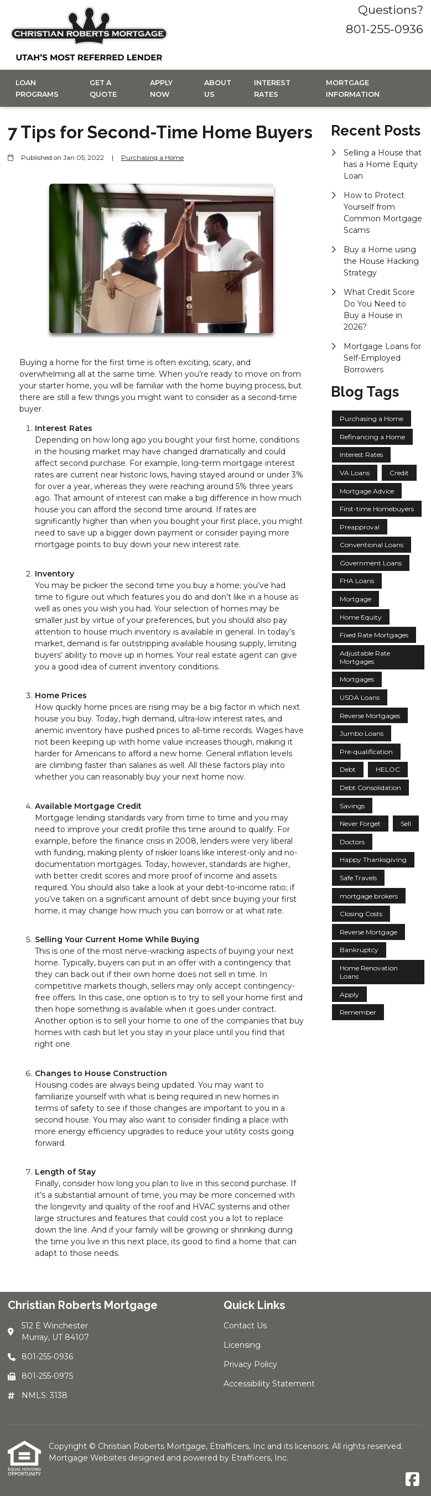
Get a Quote (103, 88)
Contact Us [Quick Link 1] (245, 1326)
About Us (217, 88)
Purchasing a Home (152, 158)
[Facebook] (412, 1480)
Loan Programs (37, 88)
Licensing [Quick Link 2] (242, 1345)
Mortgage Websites (88, 1458)
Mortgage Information (353, 88)
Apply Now (161, 88)
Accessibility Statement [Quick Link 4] (269, 1384)
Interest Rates (272, 88)
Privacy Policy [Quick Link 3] (250, 1364)
